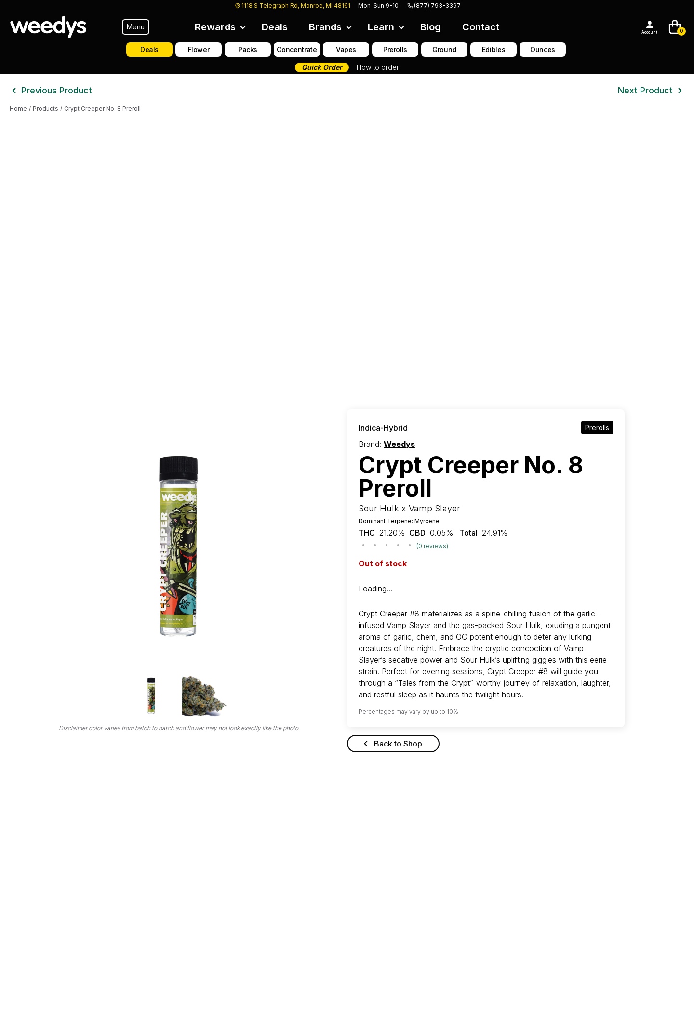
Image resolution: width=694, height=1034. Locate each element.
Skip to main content (36, 8)
